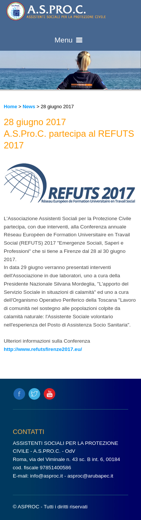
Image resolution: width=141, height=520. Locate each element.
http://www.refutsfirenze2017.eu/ (43, 349)
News (29, 106)
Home (10, 106)
